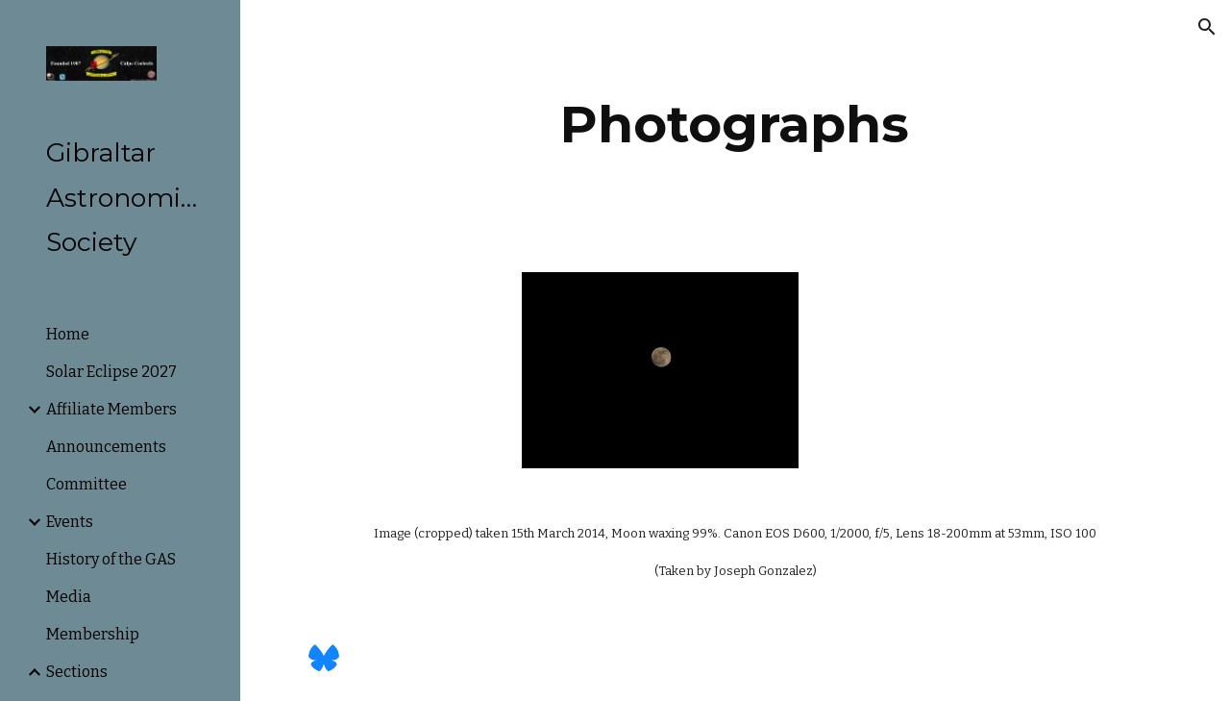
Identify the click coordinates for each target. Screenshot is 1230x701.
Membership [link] (92, 634)
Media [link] (68, 597)
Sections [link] (77, 672)
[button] (1207, 27)
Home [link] (67, 334)
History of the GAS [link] (111, 559)
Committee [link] (86, 484)
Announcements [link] (106, 447)
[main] (734, 124)
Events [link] (69, 522)
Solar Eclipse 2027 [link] (111, 372)
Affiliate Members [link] (111, 409)
